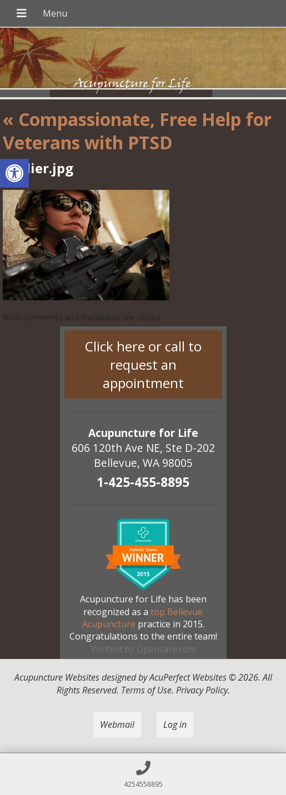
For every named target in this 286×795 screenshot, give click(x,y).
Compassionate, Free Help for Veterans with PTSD (137, 130)
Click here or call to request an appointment (143, 364)
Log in (175, 724)
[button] (14, 173)
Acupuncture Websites (56, 677)
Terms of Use (146, 690)
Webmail (117, 724)
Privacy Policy (202, 690)
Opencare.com (166, 649)
